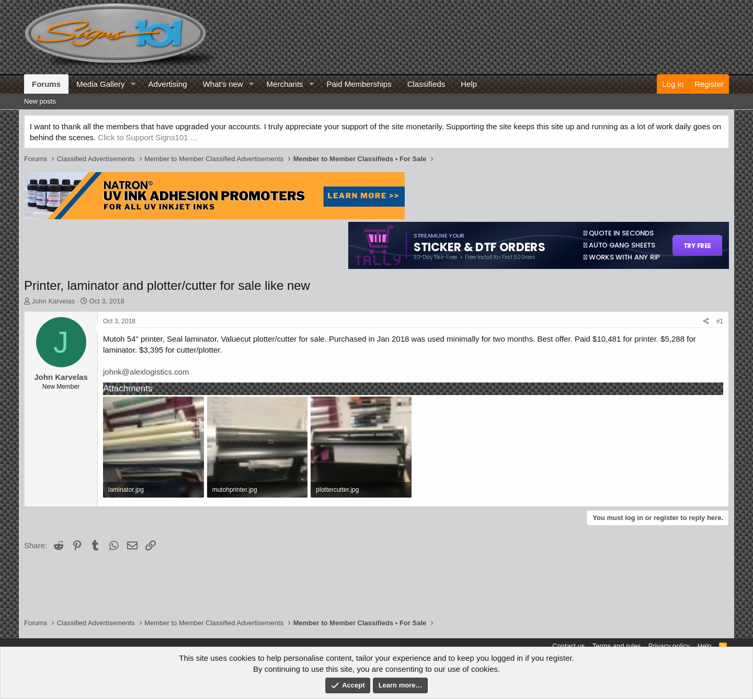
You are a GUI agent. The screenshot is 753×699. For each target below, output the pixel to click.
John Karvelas (53, 301)
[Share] (706, 321)
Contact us (568, 646)
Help (469, 84)
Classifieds (426, 84)
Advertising (167, 84)
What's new (223, 84)
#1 (719, 321)
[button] (133, 84)
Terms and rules (616, 646)
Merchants (285, 84)
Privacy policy (669, 646)
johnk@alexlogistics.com (146, 371)
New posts (40, 101)
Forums (46, 84)
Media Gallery (100, 84)
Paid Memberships (358, 84)
